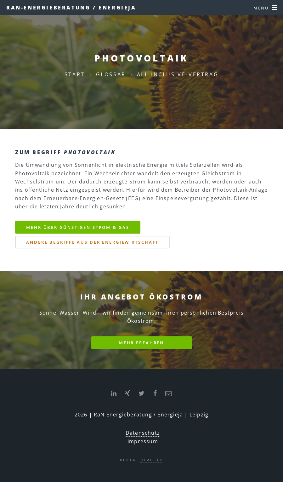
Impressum (142, 441)
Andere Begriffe (92, 242)
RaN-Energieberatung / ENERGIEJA (71, 7)
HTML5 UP (151, 460)
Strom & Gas (77, 227)
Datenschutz (143, 432)
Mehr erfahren (141, 343)
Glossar (111, 74)
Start (75, 74)
